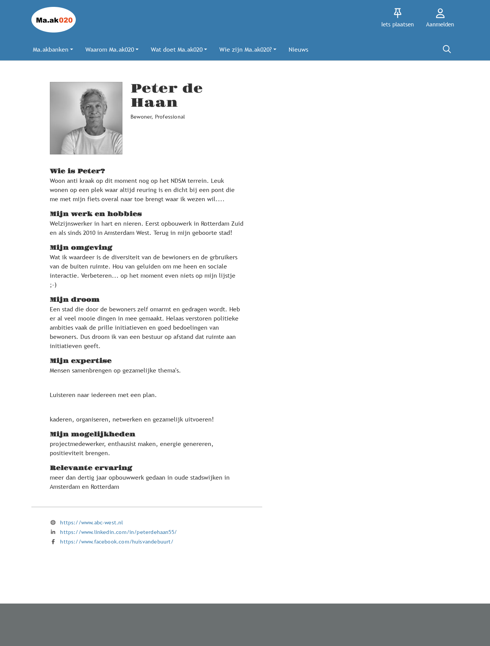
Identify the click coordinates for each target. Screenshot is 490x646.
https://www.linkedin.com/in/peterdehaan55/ (118, 532)
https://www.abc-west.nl (91, 522)
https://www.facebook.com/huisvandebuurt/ (116, 541)
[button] (53, 49)
